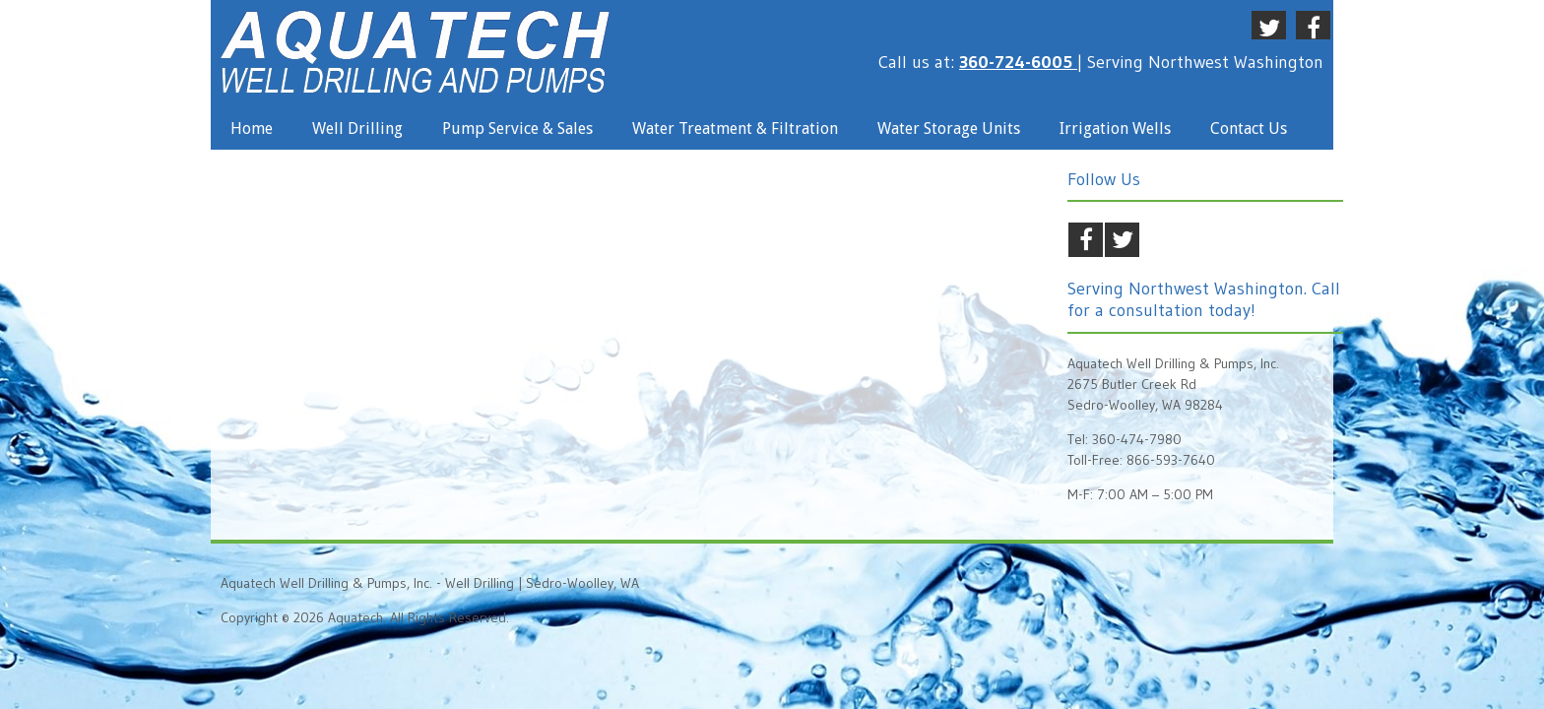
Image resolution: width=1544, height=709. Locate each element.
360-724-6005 (1018, 62)
